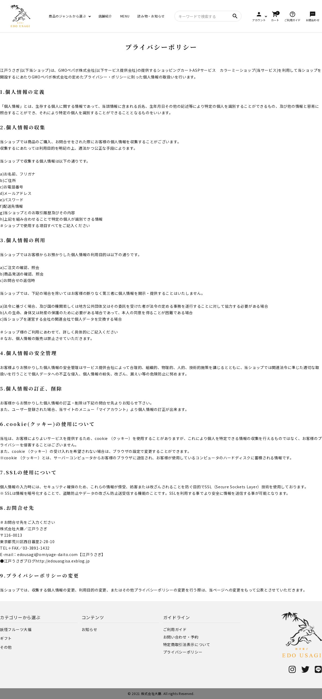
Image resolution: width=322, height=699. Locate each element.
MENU (125, 16)
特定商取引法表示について (186, 644)
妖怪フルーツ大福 (16, 629)
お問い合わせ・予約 (181, 637)
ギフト (6, 638)
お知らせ (89, 629)
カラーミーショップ (237, 70)
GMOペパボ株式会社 (76, 70)
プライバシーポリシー (183, 652)
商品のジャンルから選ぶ (67, 16)
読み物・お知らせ (151, 16)
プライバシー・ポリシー (105, 77)
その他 (6, 647)
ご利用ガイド (175, 629)
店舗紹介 (105, 16)
